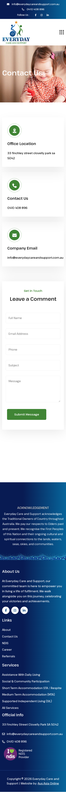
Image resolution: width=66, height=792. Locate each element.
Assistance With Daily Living (21, 675)
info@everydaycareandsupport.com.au (33, 4)
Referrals (8, 656)
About (6, 630)
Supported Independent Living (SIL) (27, 701)
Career (7, 650)
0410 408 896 (33, 9)
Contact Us (10, 636)
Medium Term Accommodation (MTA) (28, 695)
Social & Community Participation (25, 681)
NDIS (5, 643)
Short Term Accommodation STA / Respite (32, 688)
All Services (10, 708)
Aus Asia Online (48, 784)
